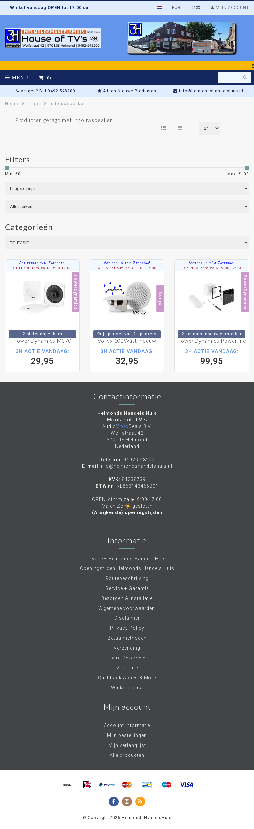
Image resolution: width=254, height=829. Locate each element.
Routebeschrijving (127, 578)
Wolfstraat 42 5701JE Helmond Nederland (127, 439)
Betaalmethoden (127, 638)
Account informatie (127, 725)
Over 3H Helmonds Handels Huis (127, 558)
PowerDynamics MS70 (42, 340)
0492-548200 (139, 459)
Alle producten (127, 755)
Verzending (127, 648)
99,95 (212, 357)
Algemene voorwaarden (127, 608)
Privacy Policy (127, 628)
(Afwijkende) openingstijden (127, 512)
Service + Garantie (127, 588)
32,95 (127, 357)
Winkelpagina (127, 687)
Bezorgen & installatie (127, 598)
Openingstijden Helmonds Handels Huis (127, 568)
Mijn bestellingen (127, 735)
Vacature (127, 667)
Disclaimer (127, 618)
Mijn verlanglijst (127, 745)
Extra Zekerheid (127, 657)
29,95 (42, 357)
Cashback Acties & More (127, 677)
